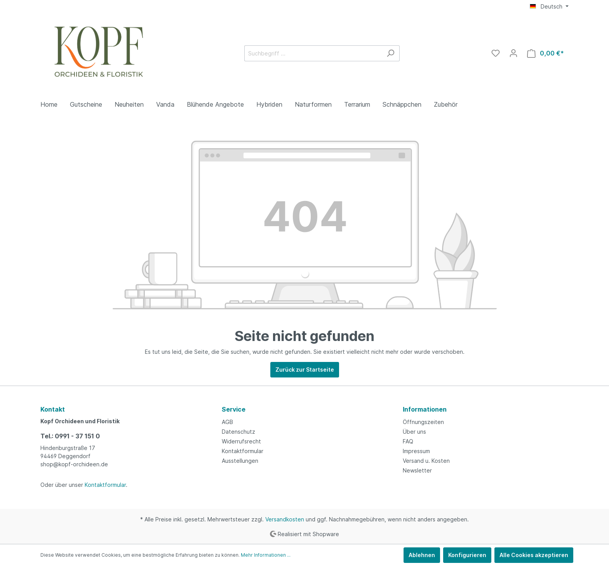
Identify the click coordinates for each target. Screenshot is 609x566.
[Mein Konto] (513, 53)
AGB (227, 422)
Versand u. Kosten (426, 460)
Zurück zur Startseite (304, 369)
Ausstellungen (240, 460)
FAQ (408, 441)
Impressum (416, 451)
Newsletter (417, 470)
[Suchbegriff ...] (313, 53)
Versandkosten (284, 519)
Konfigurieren (467, 555)
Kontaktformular (105, 484)
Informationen (425, 409)
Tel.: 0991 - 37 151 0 (70, 436)
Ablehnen (422, 555)
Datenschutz (238, 431)
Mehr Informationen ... (266, 555)
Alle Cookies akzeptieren (533, 555)
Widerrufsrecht (241, 441)
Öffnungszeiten (423, 422)
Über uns (414, 431)
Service (233, 409)
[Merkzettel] (496, 53)
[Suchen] (390, 53)
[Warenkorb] (545, 53)
